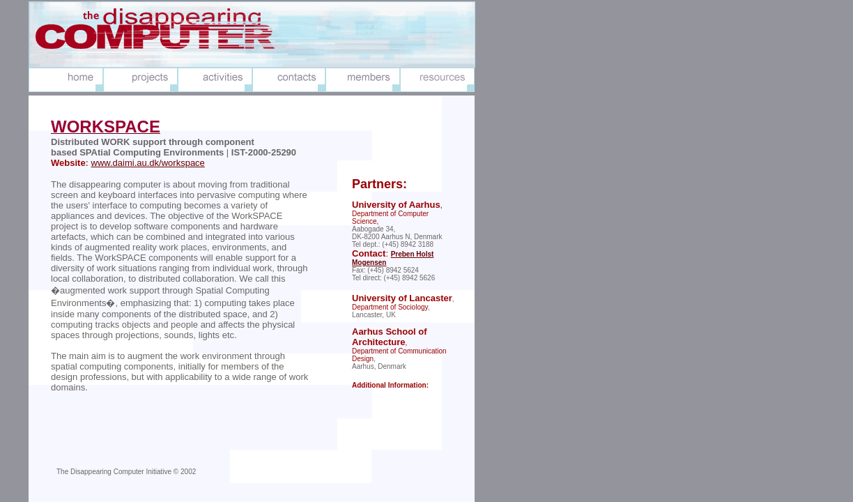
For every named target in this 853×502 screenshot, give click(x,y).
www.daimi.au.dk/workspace (148, 163)
